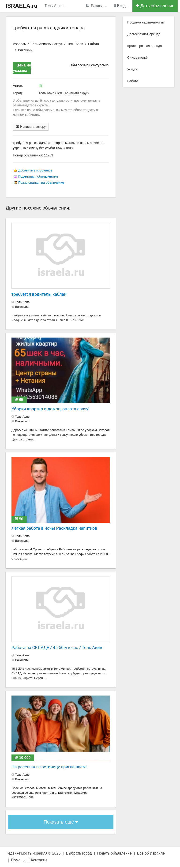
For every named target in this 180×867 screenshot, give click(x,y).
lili (40, 85)
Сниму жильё (137, 57)
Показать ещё (61, 821)
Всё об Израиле (151, 853)
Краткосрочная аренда (144, 46)
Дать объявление (155, 6)
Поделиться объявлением (38, 176)
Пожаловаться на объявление (41, 182)
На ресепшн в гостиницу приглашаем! (49, 766)
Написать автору (31, 126)
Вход (121, 6)
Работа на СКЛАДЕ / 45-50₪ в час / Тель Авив (56, 647)
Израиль (19, 44)
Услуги (132, 69)
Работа (93, 44)
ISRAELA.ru (22, 6)
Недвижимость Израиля (26, 853)
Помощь (18, 860)
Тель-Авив (55, 6)
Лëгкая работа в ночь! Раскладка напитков (54, 528)
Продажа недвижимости (145, 22)
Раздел (96, 6)
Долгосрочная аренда (143, 34)
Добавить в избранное (35, 170)
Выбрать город (79, 853)
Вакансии (25, 50)
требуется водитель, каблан (39, 294)
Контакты (39, 860)
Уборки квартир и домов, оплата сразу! (50, 408)
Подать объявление (114, 853)
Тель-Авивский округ (46, 44)
